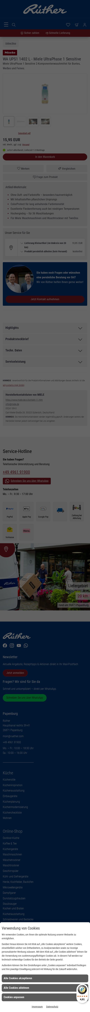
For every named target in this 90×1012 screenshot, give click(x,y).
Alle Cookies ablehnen (16, 987)
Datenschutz (52, 1006)
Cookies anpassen (14, 997)
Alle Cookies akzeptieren (18, 978)
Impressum (37, 1006)
